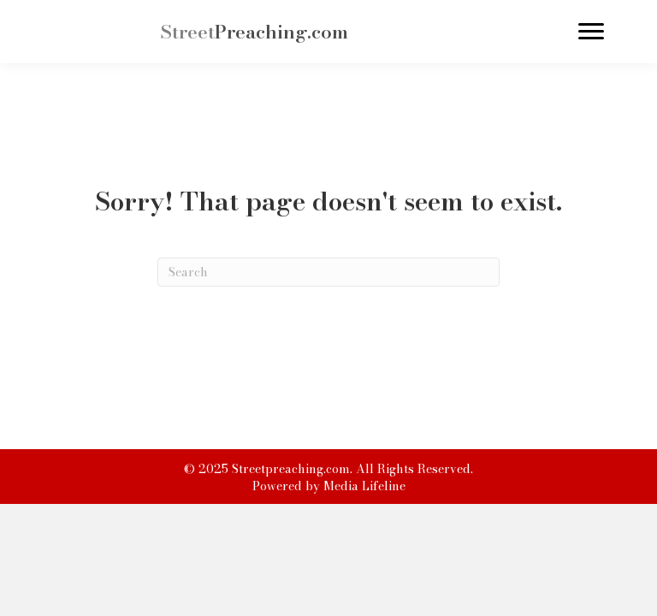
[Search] (328, 272)
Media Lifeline (364, 486)
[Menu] (591, 31)
